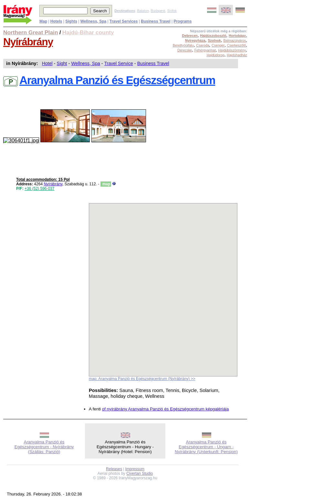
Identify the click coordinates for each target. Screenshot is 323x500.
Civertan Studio (139, 473)
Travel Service (118, 63)
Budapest (158, 11)
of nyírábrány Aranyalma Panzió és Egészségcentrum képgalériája (165, 409)
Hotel (47, 63)
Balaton (143, 11)
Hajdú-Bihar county (88, 32)
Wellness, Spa (85, 63)
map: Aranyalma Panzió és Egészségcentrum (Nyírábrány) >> (142, 378)
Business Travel (153, 63)
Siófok (172, 11)
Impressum (134, 469)
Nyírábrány (28, 42)
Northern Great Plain (30, 32)
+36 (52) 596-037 (39, 188)
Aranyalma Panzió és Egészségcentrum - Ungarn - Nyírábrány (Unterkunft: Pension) (206, 447)
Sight (62, 63)
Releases (114, 469)
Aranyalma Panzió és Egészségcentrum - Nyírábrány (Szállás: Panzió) (44, 447)
